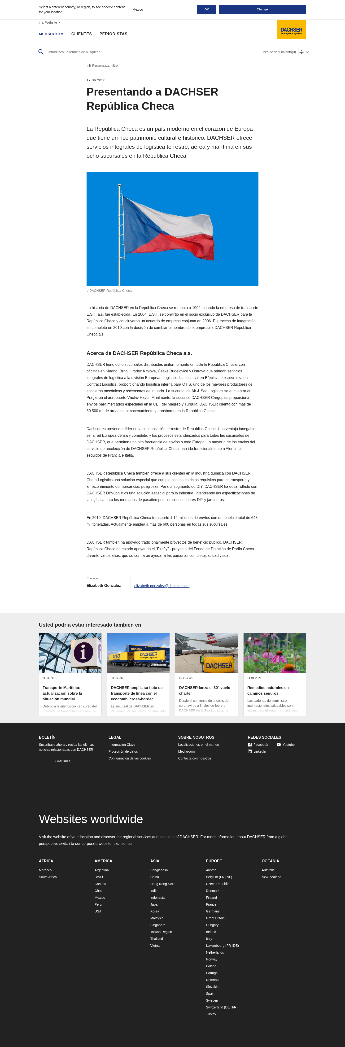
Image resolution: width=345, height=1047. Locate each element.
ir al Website (50, 22)
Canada (100, 884)
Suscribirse (62, 761)
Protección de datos (123, 751)
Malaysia (156, 918)
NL (229, 877)
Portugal (212, 973)
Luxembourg (215, 945)
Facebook (258, 744)
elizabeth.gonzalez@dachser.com (162, 586)
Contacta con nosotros (194, 758)
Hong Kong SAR (162, 884)
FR (222, 877)
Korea (154, 911)
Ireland (211, 932)
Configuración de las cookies (130, 758)
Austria (211, 870)
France (211, 904)
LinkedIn (257, 751)
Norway (211, 959)
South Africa (48, 877)
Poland (211, 966)
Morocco (45, 870)
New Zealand (271, 877)
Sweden (212, 1000)
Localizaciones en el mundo (198, 744)
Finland (211, 897)
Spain (210, 993)
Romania (212, 980)
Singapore (158, 925)
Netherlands (215, 952)
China (154, 877)
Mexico (100, 897)
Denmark (212, 891)
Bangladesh (159, 870)
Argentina (102, 870)
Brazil (99, 877)
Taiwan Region (161, 932)
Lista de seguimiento (279, 52)
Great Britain (215, 918)
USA (98, 911)
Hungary (212, 925)
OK (207, 9)
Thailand (156, 939)
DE (235, 945)
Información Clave (122, 744)
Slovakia (212, 987)
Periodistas (115, 34)
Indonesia (157, 897)
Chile (98, 891)
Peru (98, 904)
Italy (209, 939)
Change (262, 9)
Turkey (211, 1014)
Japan (154, 904)
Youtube (286, 744)
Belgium (212, 877)
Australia (268, 870)
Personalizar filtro (102, 65)
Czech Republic (217, 884)
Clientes (83, 34)
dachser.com (124, 844)
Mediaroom (52, 34)
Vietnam (156, 945)
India (153, 891)
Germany (213, 911)
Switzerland (214, 1007)
